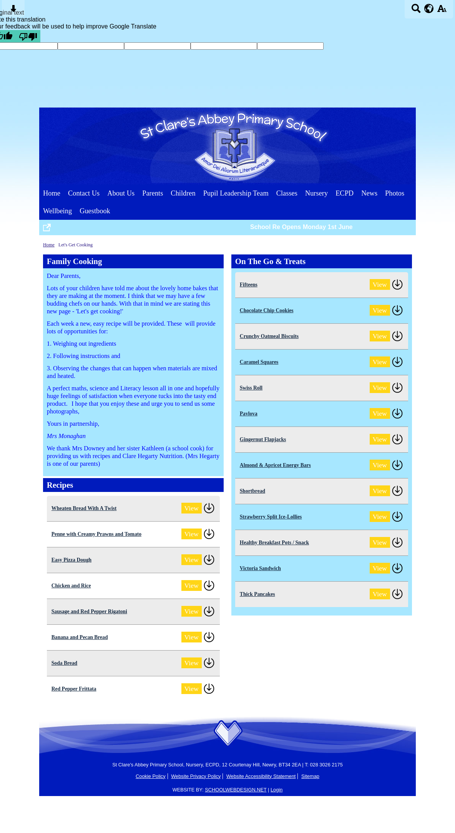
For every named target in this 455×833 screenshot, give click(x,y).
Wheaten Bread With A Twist (83, 508)
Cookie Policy (151, 776)
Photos (394, 193)
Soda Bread (64, 663)
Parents (152, 193)
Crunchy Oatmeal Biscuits (269, 336)
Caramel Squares (259, 362)
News (369, 193)
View (191, 508)
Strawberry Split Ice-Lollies (271, 517)
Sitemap (310, 776)
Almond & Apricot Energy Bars (275, 465)
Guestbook (95, 211)
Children (183, 193)
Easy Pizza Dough (71, 560)
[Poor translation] (28, 36)
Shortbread (252, 491)
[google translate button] (429, 8)
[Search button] (416, 11)
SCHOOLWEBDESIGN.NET (235, 790)
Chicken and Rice (71, 586)
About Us (121, 193)
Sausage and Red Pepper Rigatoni (89, 611)
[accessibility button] (441, 11)
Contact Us (84, 193)
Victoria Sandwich (260, 568)
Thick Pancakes (257, 594)
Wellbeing (57, 211)
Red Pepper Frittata (73, 689)
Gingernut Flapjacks (263, 439)
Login (276, 790)
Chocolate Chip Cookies (267, 310)
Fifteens (248, 285)
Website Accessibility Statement (261, 776)
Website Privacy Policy (196, 776)
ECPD (344, 193)
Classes (286, 193)
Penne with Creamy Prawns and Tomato (96, 534)
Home (51, 193)
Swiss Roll (251, 388)
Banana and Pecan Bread (79, 637)
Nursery (316, 193)
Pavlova (248, 413)
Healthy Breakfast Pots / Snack (274, 542)
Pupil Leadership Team (236, 193)
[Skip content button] (13, 11)
